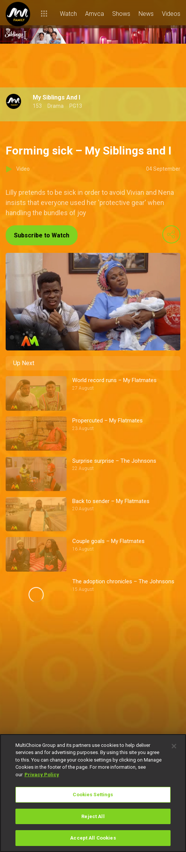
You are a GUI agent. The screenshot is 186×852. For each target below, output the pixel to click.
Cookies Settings (93, 794)
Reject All (92, 816)
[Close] (174, 746)
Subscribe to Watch (41, 235)
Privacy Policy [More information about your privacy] (41, 774)
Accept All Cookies (93, 838)
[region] (93, 793)
